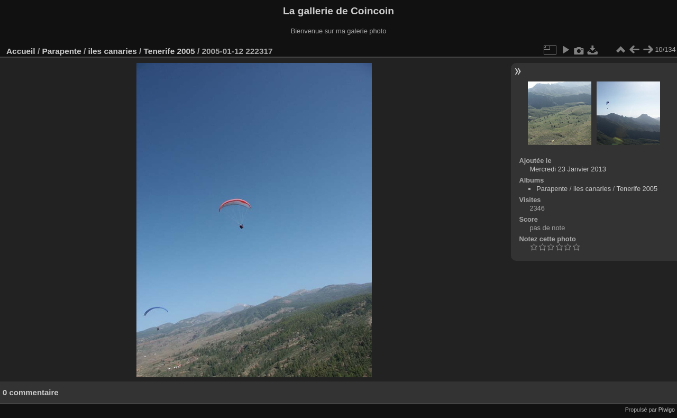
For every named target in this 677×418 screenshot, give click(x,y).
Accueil (20, 51)
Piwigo (666, 409)
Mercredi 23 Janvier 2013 (567, 169)
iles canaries (112, 51)
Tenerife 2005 (169, 51)
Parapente (61, 51)
